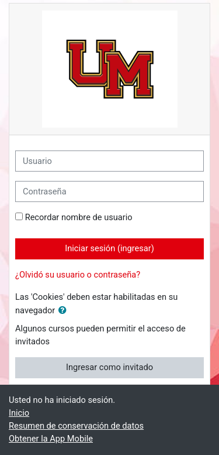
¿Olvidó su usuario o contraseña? (77, 274)
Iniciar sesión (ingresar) (109, 248)
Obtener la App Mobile (51, 438)
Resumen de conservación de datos (76, 425)
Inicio (19, 413)
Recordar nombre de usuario (79, 217)
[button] (64, 311)
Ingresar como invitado (109, 367)
